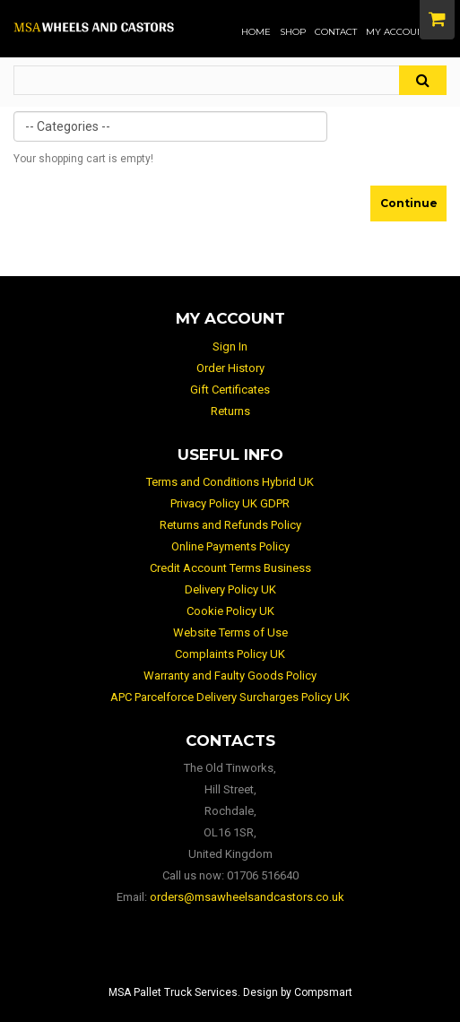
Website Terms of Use (230, 632)
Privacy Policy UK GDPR (230, 503)
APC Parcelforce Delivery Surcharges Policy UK (230, 697)
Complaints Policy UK (230, 654)
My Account (397, 32)
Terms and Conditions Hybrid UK (230, 482)
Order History (230, 368)
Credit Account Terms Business (230, 568)
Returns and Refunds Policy (230, 525)
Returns (230, 411)
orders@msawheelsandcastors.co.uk (247, 897)
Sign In (230, 346)
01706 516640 (263, 875)
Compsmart (323, 992)
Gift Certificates (230, 389)
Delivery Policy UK (230, 589)
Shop (293, 32)
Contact (336, 32)
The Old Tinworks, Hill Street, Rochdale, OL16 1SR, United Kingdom (230, 811)
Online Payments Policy (230, 546)
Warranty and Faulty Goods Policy (230, 675)
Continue (409, 203)
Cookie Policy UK (230, 611)
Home (256, 32)
